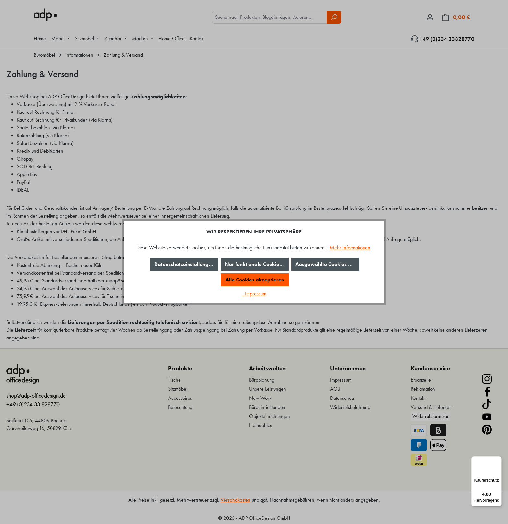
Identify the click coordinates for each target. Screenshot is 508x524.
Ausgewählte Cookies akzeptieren (327, 264)
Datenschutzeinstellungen (184, 264)
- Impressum (254, 294)
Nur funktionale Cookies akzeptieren (257, 264)
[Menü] (498, 460)
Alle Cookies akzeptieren (254, 280)
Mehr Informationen (350, 247)
